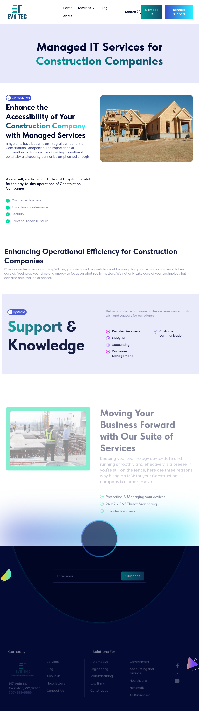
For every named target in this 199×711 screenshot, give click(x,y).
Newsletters (56, 691)
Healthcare (138, 688)
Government (139, 670)
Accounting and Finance (142, 679)
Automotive (99, 670)
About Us (53, 684)
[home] (17, 12)
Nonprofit (137, 696)
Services (53, 670)
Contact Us (151, 12)
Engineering (99, 677)
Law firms (97, 691)
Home (67, 8)
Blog (104, 8)
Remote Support (179, 12)
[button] (86, 8)
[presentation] (99, 583)
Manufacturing (101, 684)
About (67, 16)
